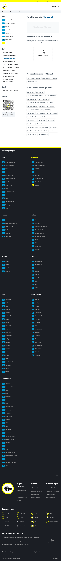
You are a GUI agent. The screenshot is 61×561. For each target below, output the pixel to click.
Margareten (6, 342)
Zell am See (6, 236)
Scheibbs (6, 443)
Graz (4, 169)
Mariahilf (6, 345)
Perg (34, 326)
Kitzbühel (35, 271)
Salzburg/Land (7, 230)
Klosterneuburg (7, 407)
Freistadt (35, 306)
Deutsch (41, 552)
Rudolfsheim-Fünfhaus (9, 362)
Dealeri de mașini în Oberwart (9, 55)
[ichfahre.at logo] (4, 6)
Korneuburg (6, 410)
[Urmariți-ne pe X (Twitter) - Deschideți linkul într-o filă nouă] (23, 517)
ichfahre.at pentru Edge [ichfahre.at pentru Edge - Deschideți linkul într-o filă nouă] (33, 537)
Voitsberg (6, 205)
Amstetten (6, 384)
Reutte (35, 284)
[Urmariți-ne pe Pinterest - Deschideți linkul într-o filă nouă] (8, 522)
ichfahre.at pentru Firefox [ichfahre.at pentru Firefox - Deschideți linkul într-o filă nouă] (21, 537)
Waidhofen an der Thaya (9, 459)
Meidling (6, 349)
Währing (5, 368)
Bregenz (5, 261)
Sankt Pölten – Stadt (8, 436)
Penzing (5, 359)
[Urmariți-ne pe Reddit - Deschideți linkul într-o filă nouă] (37, 517)
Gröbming (6, 172)
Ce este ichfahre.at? (21, 490)
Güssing (5, 27)
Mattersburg (6, 33)
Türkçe (11, 552)
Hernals (5, 319)
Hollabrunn (6, 400)
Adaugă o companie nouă (37, 491)
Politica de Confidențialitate (52, 491)
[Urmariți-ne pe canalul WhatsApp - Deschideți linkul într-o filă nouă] (52, 522)
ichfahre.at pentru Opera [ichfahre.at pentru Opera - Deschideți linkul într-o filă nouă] (7, 541)
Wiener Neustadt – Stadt (9, 456)
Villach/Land (36, 246)
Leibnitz (5, 182)
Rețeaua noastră (35, 494)
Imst (34, 268)
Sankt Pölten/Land (8, 439)
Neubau (5, 352)
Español (21, 552)
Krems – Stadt (7, 416)
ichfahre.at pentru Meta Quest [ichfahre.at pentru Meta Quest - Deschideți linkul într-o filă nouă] (21, 544)
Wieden (5, 372)
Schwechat (6, 446)
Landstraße (6, 332)
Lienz (34, 281)
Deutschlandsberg (8, 166)
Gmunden (36, 309)
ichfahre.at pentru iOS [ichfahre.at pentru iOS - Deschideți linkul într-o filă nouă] (7, 544)
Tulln (5, 449)
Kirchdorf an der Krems (39, 316)
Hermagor (36, 223)
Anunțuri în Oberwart (7, 52)
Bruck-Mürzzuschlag (8, 162)
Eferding (35, 303)
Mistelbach (6, 430)
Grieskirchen (36, 313)
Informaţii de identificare (52, 488)
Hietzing (5, 323)
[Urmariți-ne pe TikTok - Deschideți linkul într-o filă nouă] (8, 517)
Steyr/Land (36, 339)
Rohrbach (36, 332)
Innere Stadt (6, 326)
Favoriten (6, 313)
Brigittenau (6, 303)
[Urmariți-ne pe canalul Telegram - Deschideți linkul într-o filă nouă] (8, 526)
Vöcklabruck (36, 349)
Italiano (31, 552)
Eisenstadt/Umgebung (8, 23)
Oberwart (13, 12)
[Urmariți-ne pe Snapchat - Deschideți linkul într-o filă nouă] (52, 517)
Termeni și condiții (50, 497)
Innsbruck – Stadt (37, 261)
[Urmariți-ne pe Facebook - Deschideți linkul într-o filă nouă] (8, 513)
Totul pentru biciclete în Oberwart (10, 73)
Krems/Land (6, 413)
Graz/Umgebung (7, 175)
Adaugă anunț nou (35, 488)
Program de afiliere (35, 497)
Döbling (5, 306)
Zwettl (5, 466)
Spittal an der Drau (38, 233)
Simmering (6, 365)
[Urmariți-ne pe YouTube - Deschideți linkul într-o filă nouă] (52, 513)
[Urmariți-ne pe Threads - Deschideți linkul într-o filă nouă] (37, 513)
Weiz (5, 208)
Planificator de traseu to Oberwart (10, 90)
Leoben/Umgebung (8, 192)
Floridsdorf (6, 316)
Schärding (36, 336)
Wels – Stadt (36, 352)
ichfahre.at (7, 558)
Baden (5, 390)
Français (16, 552)
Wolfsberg (36, 250)
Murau (5, 198)
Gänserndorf (6, 397)
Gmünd (5, 393)
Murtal (5, 195)
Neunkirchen (6, 433)
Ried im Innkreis (37, 329)
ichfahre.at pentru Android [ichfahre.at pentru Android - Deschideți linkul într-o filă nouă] (34, 541)
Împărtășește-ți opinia (22, 497)
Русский (7, 552)
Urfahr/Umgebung (37, 345)
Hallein (5, 220)
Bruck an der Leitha (8, 387)
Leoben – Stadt (7, 185)
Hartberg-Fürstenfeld (8, 179)
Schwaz (35, 288)
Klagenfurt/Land (37, 230)
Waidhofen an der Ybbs (9, 462)
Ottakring (6, 355)
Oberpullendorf (7, 40)
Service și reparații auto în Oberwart (11, 67)
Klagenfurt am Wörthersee (39, 227)
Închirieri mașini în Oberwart (9, 61)
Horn (5, 403)
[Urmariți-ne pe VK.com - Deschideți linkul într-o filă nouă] (37, 522)
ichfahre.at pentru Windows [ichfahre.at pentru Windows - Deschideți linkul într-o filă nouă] (21, 541)
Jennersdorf (6, 30)
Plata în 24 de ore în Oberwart (33, 78)
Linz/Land (36, 323)
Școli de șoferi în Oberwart (9, 76)
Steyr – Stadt (36, 342)
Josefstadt (6, 329)
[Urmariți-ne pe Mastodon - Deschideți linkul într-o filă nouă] (37, 526)
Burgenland (7, 12)
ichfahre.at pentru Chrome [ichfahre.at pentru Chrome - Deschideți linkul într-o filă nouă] (7, 537)
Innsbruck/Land (37, 265)
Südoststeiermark (8, 202)
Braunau (35, 300)
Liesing (5, 339)
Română (26, 552)
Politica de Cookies (50, 494)
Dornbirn (6, 268)
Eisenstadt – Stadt (7, 20)
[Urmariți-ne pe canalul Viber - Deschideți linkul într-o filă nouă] (23, 526)
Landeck (35, 278)
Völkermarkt (36, 243)
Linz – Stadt (36, 319)
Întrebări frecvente (21, 494)
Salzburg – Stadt (7, 227)
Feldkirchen (36, 220)
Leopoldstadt (7, 336)
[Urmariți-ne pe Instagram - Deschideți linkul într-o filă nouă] (23, 513)
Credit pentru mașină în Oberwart (49, 78)
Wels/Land (36, 355)
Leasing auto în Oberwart (32, 82)
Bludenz (5, 265)
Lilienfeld (6, 420)
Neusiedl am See (7, 36)
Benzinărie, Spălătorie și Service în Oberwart (8, 80)
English (36, 552)
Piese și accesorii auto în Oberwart (10, 64)
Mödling (5, 423)
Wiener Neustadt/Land (9, 452)
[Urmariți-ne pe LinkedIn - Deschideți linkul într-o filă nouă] (23, 522)
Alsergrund (6, 300)
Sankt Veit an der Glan (38, 236)
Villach (35, 240)
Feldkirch (6, 271)
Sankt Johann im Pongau (9, 223)
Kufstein (35, 275)
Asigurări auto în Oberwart (9, 70)
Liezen (5, 188)
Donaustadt (6, 309)
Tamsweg (6, 233)
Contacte (19, 500)
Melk (5, 426)
